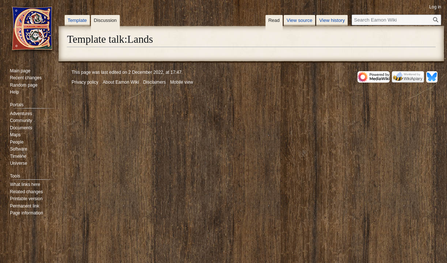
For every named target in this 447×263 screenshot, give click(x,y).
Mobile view (181, 82)
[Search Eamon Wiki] (396, 20)
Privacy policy (85, 82)
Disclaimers (154, 82)
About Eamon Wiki (121, 82)
